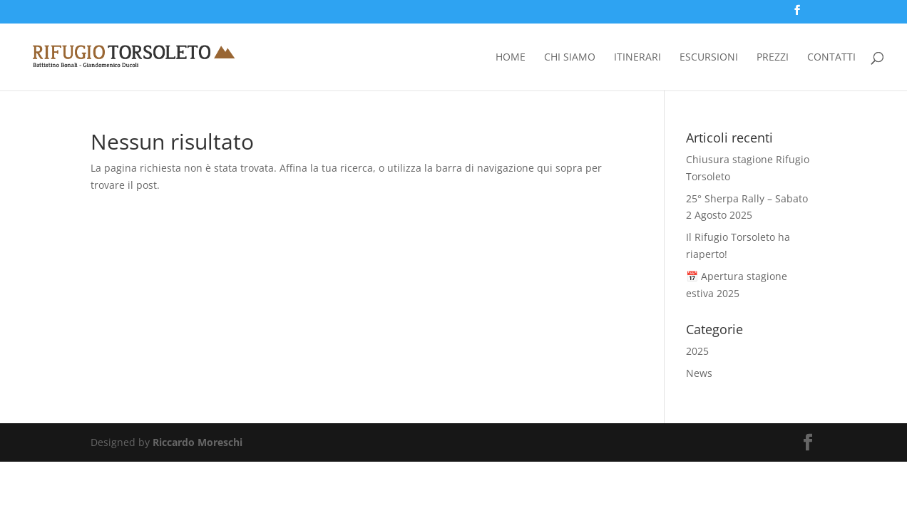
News (699, 373)
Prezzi (773, 57)
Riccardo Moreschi (197, 442)
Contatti (831, 57)
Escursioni (709, 57)
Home (511, 57)
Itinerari (637, 57)
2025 (697, 351)
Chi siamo (569, 57)
